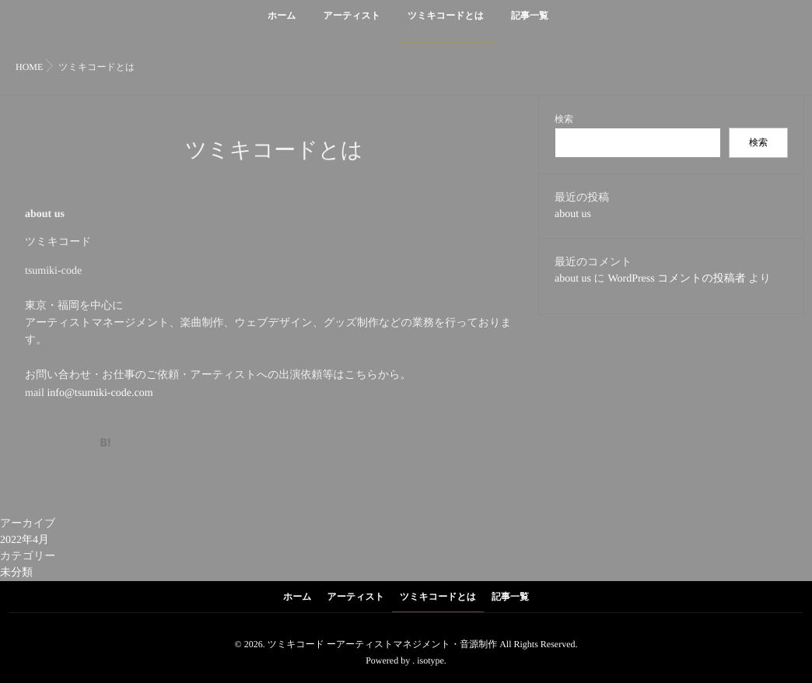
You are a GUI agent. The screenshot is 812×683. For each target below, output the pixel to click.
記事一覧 (529, 24)
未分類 (16, 573)
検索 (564, 119)
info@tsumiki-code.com (99, 393)
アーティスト (352, 24)
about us (573, 214)
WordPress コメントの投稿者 (676, 279)
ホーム (282, 24)
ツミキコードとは (446, 24)
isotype (430, 660)
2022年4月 (24, 540)
